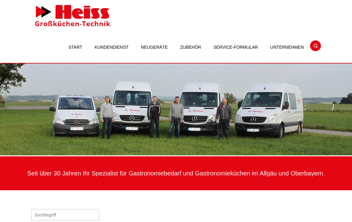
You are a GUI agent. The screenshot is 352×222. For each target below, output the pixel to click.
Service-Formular (235, 47)
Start (76, 47)
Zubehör (190, 47)
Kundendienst (111, 47)
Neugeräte (154, 47)
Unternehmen (287, 47)
